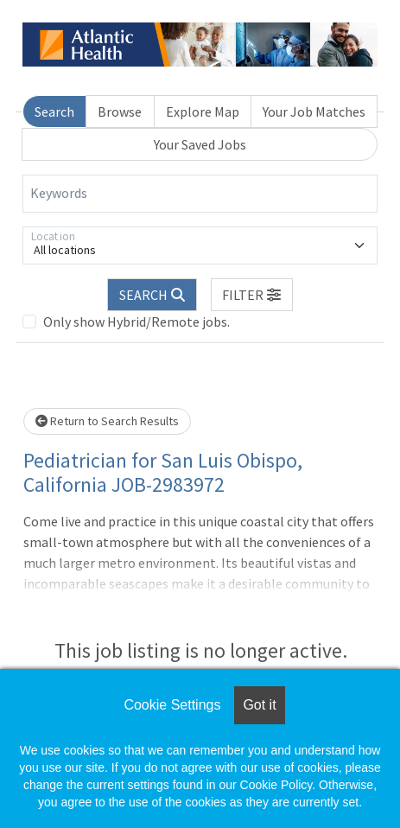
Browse (120, 111)
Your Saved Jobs (200, 144)
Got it (259, 704)
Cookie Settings (172, 704)
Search (54, 111)
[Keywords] (200, 194)
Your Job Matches (314, 111)
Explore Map (202, 111)
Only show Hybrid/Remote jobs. (136, 321)
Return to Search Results (107, 421)
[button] (252, 294)
